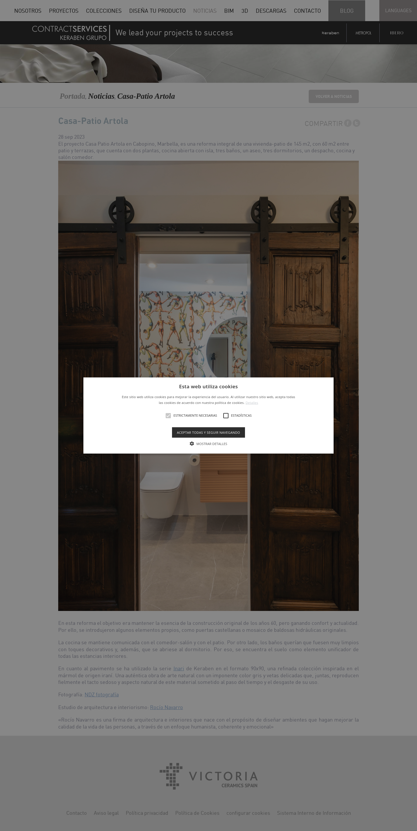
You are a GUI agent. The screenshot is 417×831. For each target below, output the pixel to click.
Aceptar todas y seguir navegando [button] (208, 432)
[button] (208, 416)
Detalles (252, 402)
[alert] (208, 415)
